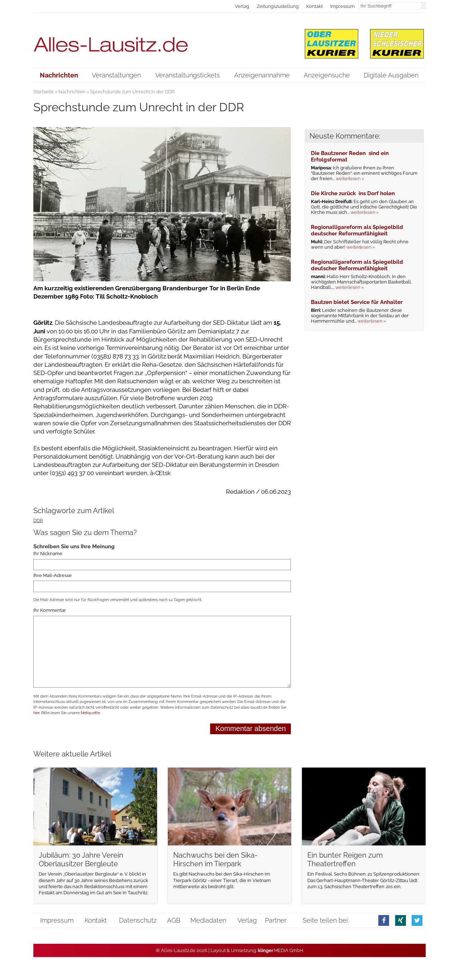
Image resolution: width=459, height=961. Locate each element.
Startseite (43, 91)
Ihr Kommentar (49, 610)
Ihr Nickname (47, 554)
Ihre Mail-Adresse (52, 575)
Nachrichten (71, 91)
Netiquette (90, 713)
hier (36, 713)
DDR (38, 520)
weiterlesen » (350, 178)
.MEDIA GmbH (280, 950)
